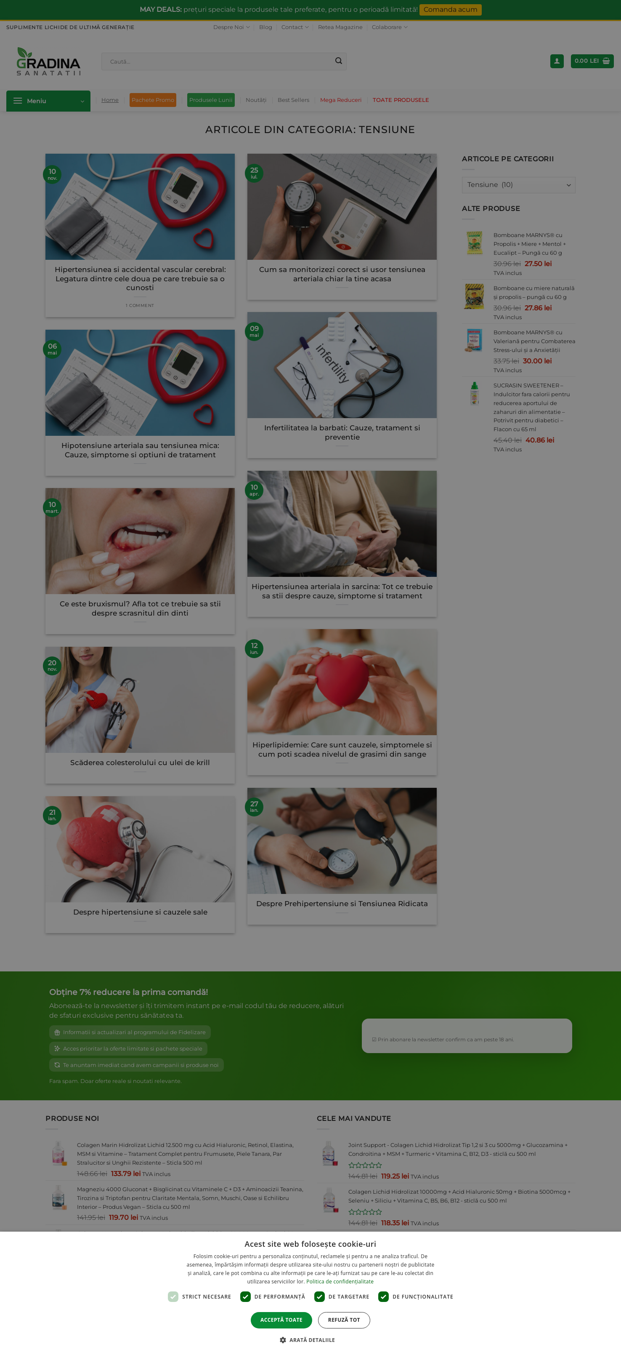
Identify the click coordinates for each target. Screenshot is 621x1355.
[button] (310, 1340)
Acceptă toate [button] (281, 1319)
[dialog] (310, 1293)
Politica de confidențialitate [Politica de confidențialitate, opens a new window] (340, 1281)
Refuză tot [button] (344, 1319)
